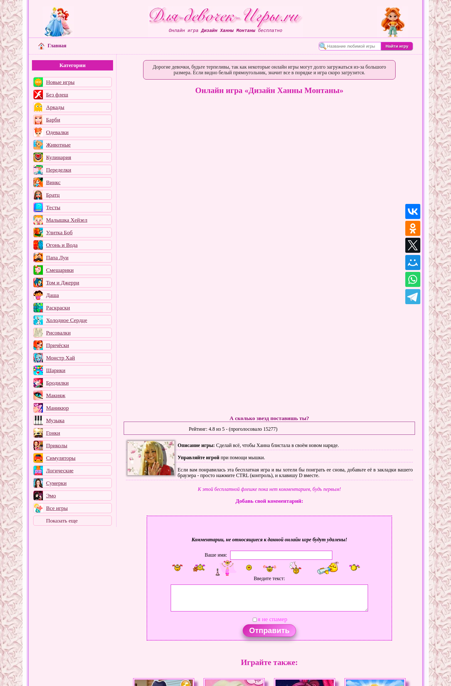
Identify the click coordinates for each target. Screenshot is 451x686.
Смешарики (60, 270)
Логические (60, 470)
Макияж (55, 395)
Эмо (51, 495)
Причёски (57, 345)
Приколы (56, 445)
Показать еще (62, 520)
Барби (53, 120)
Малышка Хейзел (66, 220)
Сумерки (56, 483)
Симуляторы (60, 458)
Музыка (55, 420)
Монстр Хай (60, 358)
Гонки (53, 433)
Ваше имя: (216, 554)
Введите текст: (269, 578)
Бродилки (57, 383)
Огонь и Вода (62, 245)
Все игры (57, 508)
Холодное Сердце (66, 320)
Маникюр (57, 408)
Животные (58, 145)
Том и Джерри (62, 282)
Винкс (53, 182)
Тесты (53, 207)
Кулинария (58, 157)
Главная (52, 45)
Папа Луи (57, 257)
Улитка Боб (59, 232)
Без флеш (57, 94)
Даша (52, 295)
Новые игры (60, 82)
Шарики (55, 370)
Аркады (55, 107)
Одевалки (57, 132)
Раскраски (58, 307)
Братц (53, 195)
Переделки (58, 170)
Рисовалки (58, 333)
